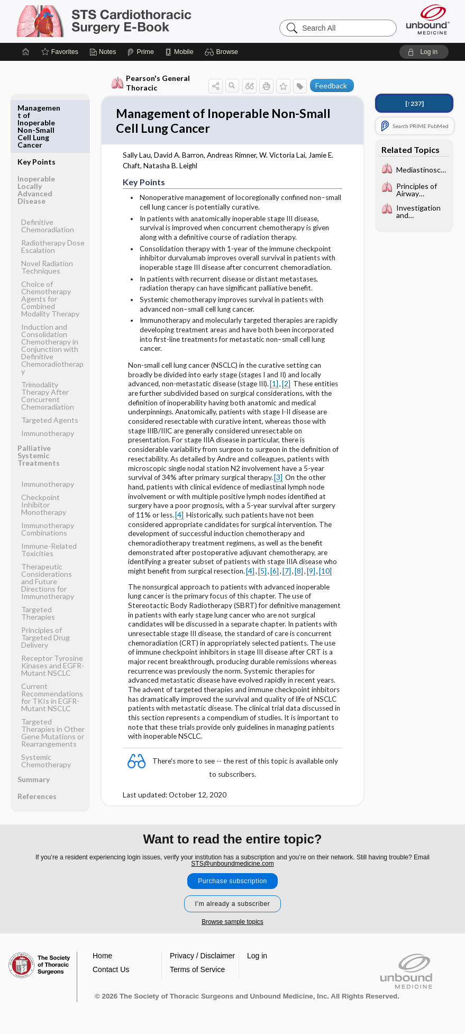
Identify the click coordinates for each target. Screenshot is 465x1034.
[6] (274, 573)
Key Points (36, 107)
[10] (325, 573)
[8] (299, 573)
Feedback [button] (331, 85)
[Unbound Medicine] (428, 19)
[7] (286, 573)
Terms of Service (197, 967)
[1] (274, 386)
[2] (286, 386)
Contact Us (111, 967)
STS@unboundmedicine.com (232, 861)
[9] (311, 573)
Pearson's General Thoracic (150, 83)
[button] (223, 52)
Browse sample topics (232, 919)
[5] (262, 573)
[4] (179, 517)
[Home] (26, 52)
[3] (278, 480)
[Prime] (140, 52)
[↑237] (414, 103)
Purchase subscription (232, 878)
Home (102, 953)
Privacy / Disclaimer (202, 953)
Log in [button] (257, 953)
